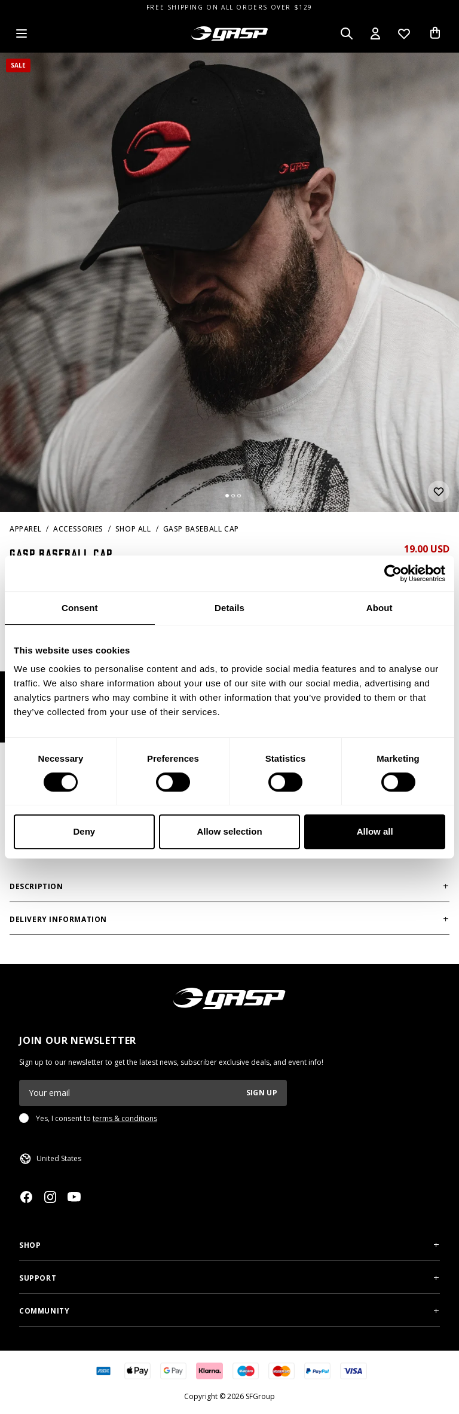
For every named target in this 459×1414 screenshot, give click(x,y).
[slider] (229, 282)
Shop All (133, 529)
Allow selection (229, 831)
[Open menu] (21, 33)
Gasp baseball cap (201, 529)
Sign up (261, 1093)
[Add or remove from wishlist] (438, 491)
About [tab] (379, 608)
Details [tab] (229, 608)
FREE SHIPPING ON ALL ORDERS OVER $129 (229, 7)
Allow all (375, 831)
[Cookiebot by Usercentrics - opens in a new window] (393, 573)
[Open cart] (435, 33)
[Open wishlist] (404, 33)
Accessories (78, 529)
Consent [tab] (80, 608)
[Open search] (347, 33)
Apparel (25, 529)
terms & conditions (125, 1118)
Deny (84, 831)
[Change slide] (227, 495)
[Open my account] (375, 33)
